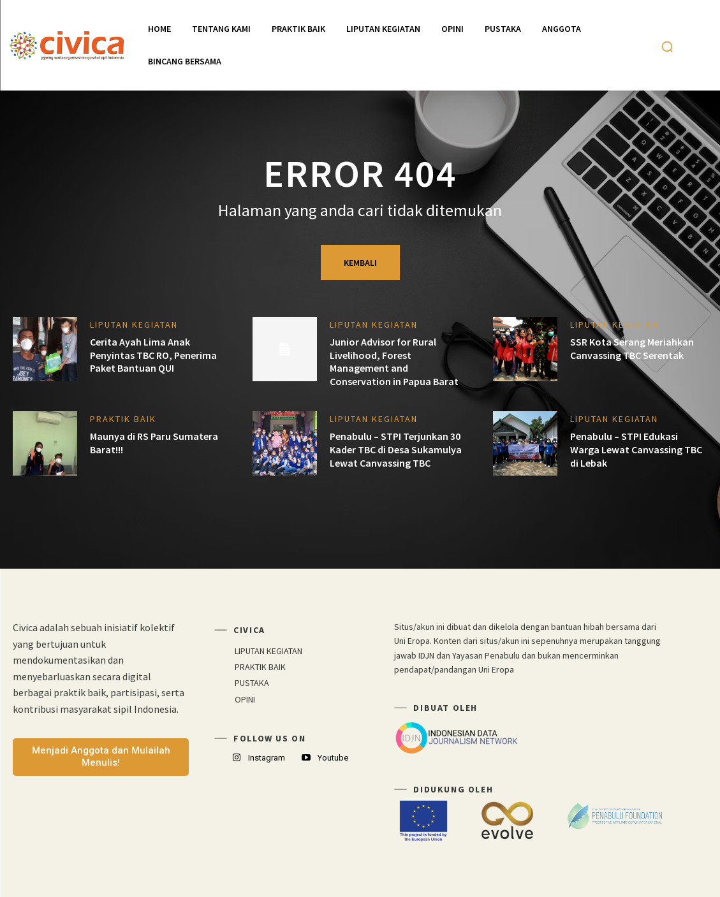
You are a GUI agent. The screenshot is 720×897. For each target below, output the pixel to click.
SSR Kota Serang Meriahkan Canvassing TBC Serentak (632, 348)
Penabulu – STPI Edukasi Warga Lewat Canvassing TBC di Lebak (636, 449)
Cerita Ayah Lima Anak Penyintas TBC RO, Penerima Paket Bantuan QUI (153, 355)
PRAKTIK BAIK (123, 418)
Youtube (333, 757)
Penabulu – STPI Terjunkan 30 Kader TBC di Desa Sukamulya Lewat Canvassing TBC (396, 449)
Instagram (266, 757)
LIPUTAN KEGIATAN (134, 324)
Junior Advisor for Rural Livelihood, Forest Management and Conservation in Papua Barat (394, 361)
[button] (667, 46)
